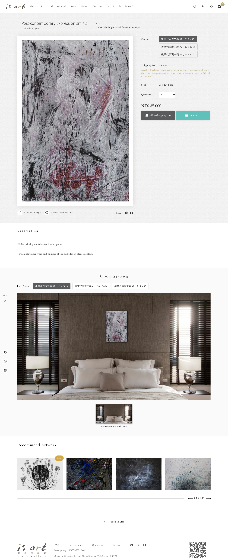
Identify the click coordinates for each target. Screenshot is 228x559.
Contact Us (192, 115)
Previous (190, 498)
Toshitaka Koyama (31, 28)
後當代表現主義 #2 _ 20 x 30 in (91, 286)
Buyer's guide (76, 545)
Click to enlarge (29, 212)
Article (117, 6)
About (34, 6)
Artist (74, 6)
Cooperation (100, 6)
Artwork (62, 6)
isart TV (130, 6)
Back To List (117, 522)
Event (85, 6)
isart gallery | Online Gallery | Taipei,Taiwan (15, 6)
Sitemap (117, 545)
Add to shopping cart (158, 115)
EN (5, 301)
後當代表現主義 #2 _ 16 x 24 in (51, 286)
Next (208, 498)
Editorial (47, 6)
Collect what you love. (59, 212)
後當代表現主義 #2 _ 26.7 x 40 (130, 286)
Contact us (97, 545)
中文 (5, 295)
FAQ (56, 545)
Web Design (102, 556)
